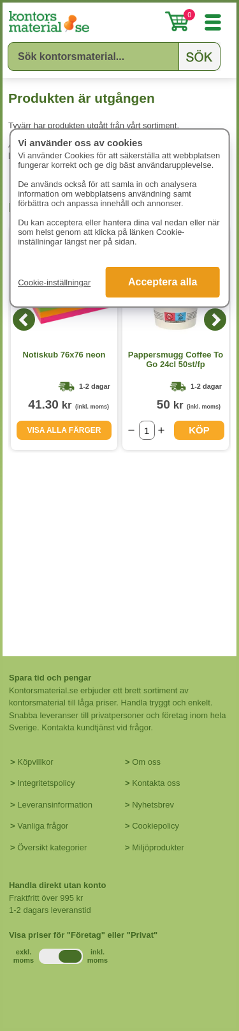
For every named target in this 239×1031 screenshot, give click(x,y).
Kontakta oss (156, 783)
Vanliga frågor (42, 826)
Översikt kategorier (52, 847)
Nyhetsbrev (153, 804)
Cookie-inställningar (54, 282)
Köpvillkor (35, 762)
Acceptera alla (163, 281)
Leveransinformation (54, 804)
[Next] (215, 319)
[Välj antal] (147, 430)
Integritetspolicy (46, 783)
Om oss (146, 762)
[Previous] (24, 319)
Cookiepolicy (155, 826)
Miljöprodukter (158, 847)
